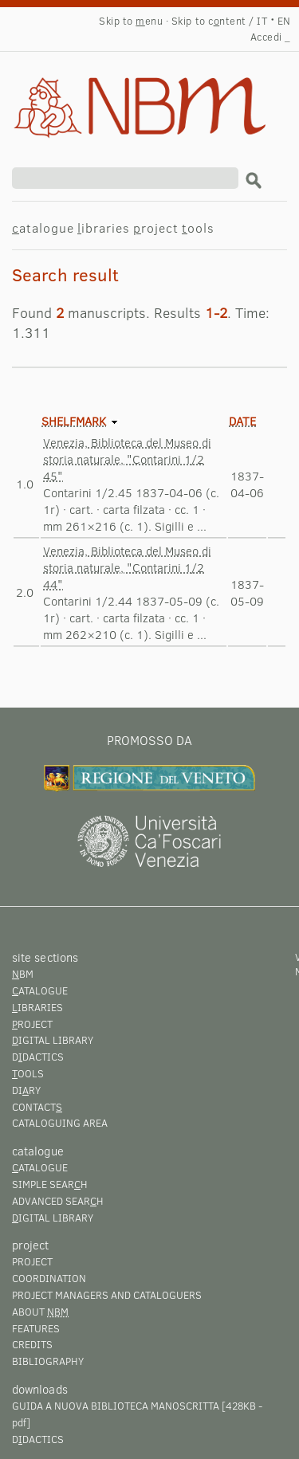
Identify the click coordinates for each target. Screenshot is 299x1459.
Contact (37, 1107)
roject (156, 227)
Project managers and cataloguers (107, 1295)
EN (284, 21)
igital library (52, 1040)
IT (262, 21)
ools (198, 227)
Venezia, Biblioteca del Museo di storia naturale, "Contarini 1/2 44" (127, 567)
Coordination (49, 1278)
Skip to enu (131, 21)
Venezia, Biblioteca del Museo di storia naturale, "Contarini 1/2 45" (127, 459)
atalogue (43, 227)
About (40, 1311)
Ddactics (38, 1056)
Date (242, 421)
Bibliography (48, 1361)
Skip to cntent (208, 21)
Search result (117, 92)
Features (36, 1328)
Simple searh (50, 1184)
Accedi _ (270, 36)
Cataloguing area (60, 1123)
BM (22, 974)
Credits (32, 1344)
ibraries (103, 227)
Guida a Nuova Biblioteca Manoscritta (115, 1405)
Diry (26, 1090)
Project (32, 1261)
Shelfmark (73, 421)
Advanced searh (58, 1201)
